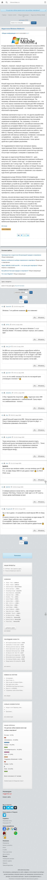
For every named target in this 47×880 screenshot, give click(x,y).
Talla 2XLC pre (10, 611)
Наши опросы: (9, 725)
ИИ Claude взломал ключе (13, 642)
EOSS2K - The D (10, 613)
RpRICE (8, 487)
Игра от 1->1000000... (12, 688)
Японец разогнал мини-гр (13, 646)
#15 (3, 306)
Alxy (7, 415)
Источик (4, 226)
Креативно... (9, 711)
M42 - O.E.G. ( (10, 603)
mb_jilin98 (8, 437)
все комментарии (8, 717)
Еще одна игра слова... (12, 684)
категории (22, 20)
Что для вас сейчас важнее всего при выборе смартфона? (23, 10)
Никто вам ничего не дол (13, 649)
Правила (5, 863)
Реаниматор (6, 843)
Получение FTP (7, 823)
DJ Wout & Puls (10, 615)
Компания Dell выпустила (13, 651)
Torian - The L (9, 582)
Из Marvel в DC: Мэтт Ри (12, 653)
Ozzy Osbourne (10, 593)
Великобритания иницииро (13, 657)
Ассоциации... (10, 678)
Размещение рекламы (8, 858)
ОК (26, 302)
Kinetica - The (9, 597)
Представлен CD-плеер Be (13, 661)
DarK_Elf (8, 346)
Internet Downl (10, 586)
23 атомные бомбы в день (13, 659)
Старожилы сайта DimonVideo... (15, 690)
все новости (7, 666)
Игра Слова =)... (10, 680)
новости (16, 639)
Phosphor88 (9, 509)
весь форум (7, 695)
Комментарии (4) (9, 781)
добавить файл (10, 628)
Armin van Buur (10, 588)
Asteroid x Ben (10, 595)
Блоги (4, 847)
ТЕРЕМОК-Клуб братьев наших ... (15, 686)
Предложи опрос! (18, 781)
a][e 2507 (8, 372)
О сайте (5, 849)
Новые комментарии (12, 704)
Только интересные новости (13, 570)
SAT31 (7, 324)
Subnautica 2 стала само (12, 644)
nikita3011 (8, 393)
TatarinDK (8, 306)
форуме (14, 675)
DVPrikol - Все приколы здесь (13, 568)
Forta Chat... (9, 621)
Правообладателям (8, 865)
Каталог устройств (7, 845)
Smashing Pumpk (10, 590)
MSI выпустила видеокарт (13, 655)
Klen (7, 463)
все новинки (7, 631)
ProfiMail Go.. (9, 617)
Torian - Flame (10, 584)
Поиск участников (7, 852)
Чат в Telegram (6, 229)
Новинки (7, 579)
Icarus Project (9, 599)
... (6, 709)
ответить (41, 317)
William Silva (9, 605)
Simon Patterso (10, 609)
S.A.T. (27, 33)
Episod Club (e (10, 619)
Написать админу (7, 861)
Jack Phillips (9, 607)
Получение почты (7, 820)
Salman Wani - (10, 601)
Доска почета (6, 854)
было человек (19, 285)
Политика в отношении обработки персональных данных (23, 878)
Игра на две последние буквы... (14, 682)
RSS (27, 20)
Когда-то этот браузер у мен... (14, 707)
